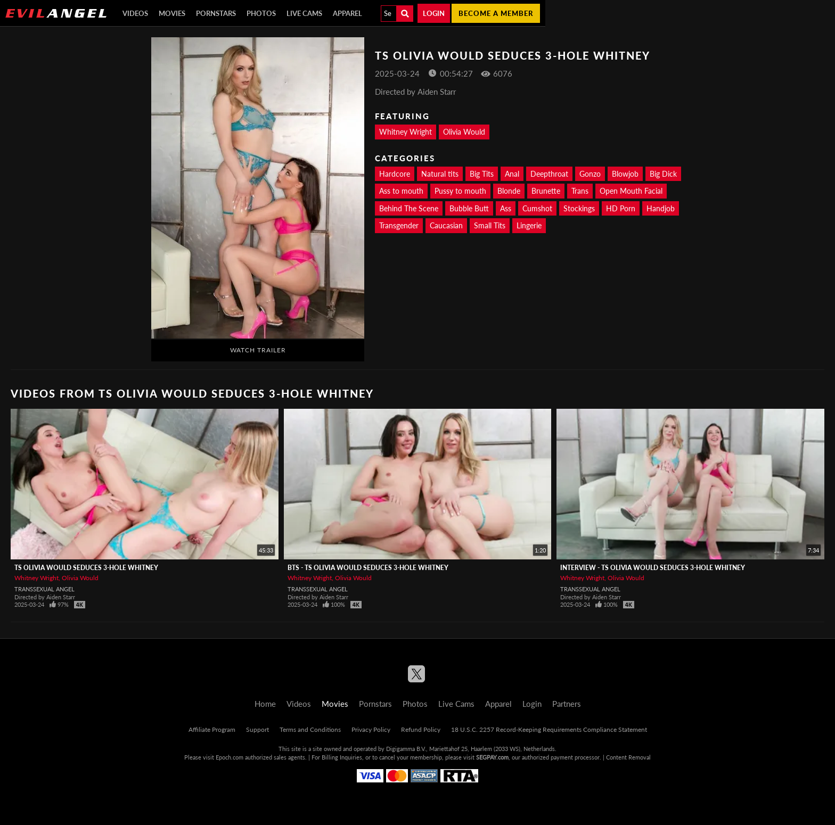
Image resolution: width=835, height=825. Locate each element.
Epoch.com (229, 757)
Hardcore (394, 173)
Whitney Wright (405, 131)
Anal (512, 173)
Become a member (496, 13)
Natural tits (440, 173)
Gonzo (590, 173)
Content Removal (628, 757)
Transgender (399, 225)
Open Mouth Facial (631, 190)
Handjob (660, 208)
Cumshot (537, 208)
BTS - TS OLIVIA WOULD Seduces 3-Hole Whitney (368, 568)
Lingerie (529, 225)
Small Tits (489, 225)
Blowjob (625, 173)
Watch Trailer (258, 350)
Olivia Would (464, 131)
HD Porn (620, 208)
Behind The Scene (408, 208)
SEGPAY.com (492, 757)
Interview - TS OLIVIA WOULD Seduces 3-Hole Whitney (652, 568)
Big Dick (663, 173)
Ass (505, 208)
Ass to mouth (401, 190)
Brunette (545, 190)
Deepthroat (549, 173)
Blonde (508, 190)
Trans (579, 190)
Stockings (579, 208)
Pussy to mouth (460, 190)
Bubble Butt (469, 208)
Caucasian (446, 225)
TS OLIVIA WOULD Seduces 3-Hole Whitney (86, 568)
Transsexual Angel (44, 588)
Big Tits (482, 173)
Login (434, 13)
